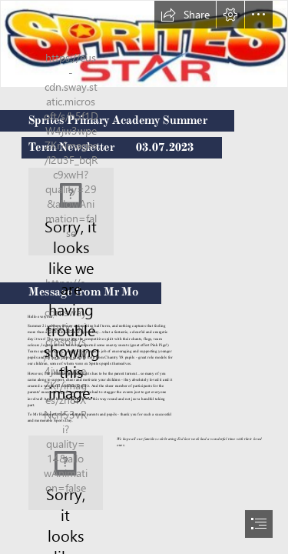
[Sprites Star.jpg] (144, 44)
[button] (185, 14)
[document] (144, 277)
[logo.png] (71, 211)
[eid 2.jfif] (66, 473)
